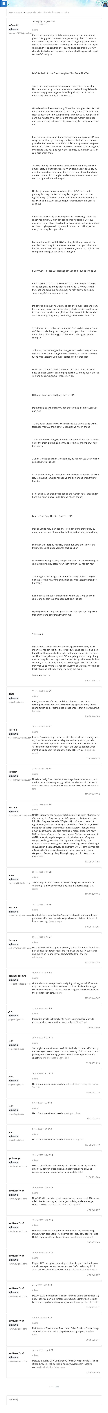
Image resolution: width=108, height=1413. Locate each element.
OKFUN (41, 856)
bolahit (58, 992)
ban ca (46, 675)
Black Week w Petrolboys (52, 1367)
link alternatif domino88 (81, 1237)
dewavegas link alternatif (86, 1302)
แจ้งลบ (35, 29)
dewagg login (55, 921)
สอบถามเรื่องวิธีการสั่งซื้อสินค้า (39, 12)
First (51, 1386)
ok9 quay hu (63, 12)
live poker (37, 711)
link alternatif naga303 (69, 1204)
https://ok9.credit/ (46, 44)
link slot (79, 1172)
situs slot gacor (75, 1139)
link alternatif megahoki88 (56, 1057)
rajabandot (37, 957)
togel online (74, 1113)
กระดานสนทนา (15, 12)
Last (57, 1386)
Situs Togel (81, 1022)
